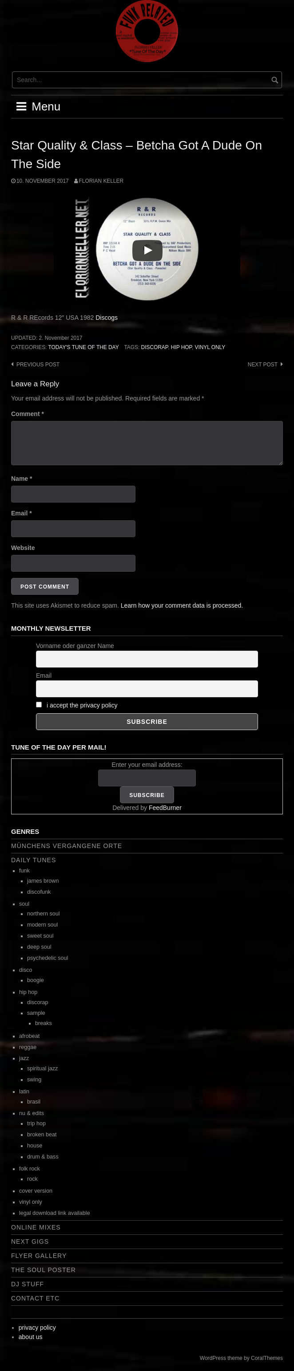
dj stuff (27, 1284)
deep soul (39, 947)
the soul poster (43, 1269)
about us (31, 1336)
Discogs (106, 317)
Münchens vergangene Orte (66, 845)
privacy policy (37, 1327)
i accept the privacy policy (82, 705)
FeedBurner (165, 807)
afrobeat (29, 1036)
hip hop (181, 347)
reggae (27, 1047)
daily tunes (33, 860)
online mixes (36, 1227)
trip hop (36, 1123)
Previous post (38, 364)
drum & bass (43, 1157)
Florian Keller (101, 181)
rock (32, 1179)
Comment (27, 413)
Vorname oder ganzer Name (75, 645)
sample (36, 1013)
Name (21, 478)
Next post (263, 364)
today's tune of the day (83, 347)
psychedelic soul (47, 958)
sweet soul (40, 936)
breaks (43, 1023)
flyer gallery (39, 1255)
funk (24, 871)
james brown (43, 881)
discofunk (39, 892)
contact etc (35, 1298)
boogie (35, 980)
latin (24, 1091)
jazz (24, 1058)
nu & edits (31, 1113)
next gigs (30, 1241)
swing (34, 1079)
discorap (154, 347)
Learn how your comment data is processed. (182, 605)
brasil (33, 1102)
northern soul (43, 914)
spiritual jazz (42, 1068)
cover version (35, 1191)
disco (25, 970)
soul (24, 904)
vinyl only (210, 347)
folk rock (29, 1169)
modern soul (42, 925)
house (34, 1146)
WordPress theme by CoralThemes (241, 1358)
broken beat (42, 1134)
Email (21, 513)
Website (23, 547)
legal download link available (54, 1213)
